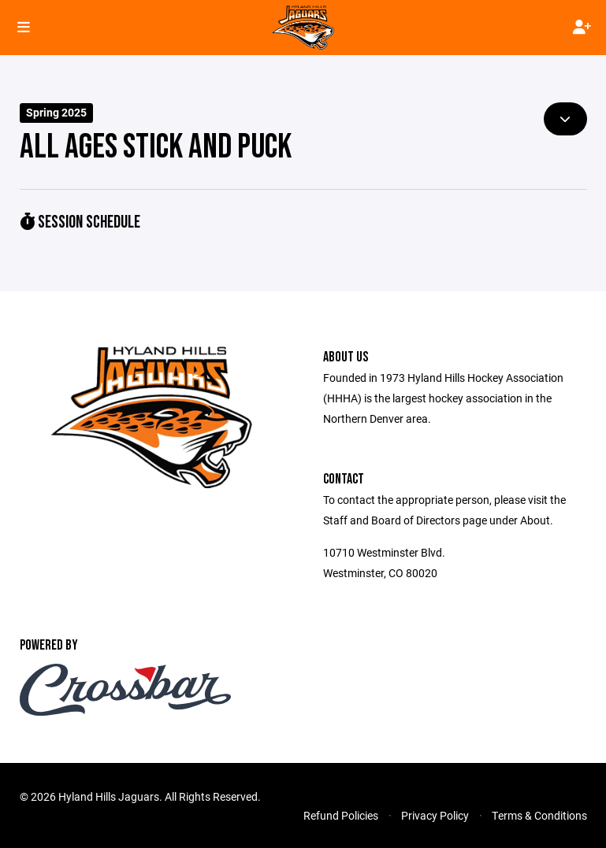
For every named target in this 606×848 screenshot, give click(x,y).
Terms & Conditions (539, 815)
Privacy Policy (435, 815)
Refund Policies (340, 815)
